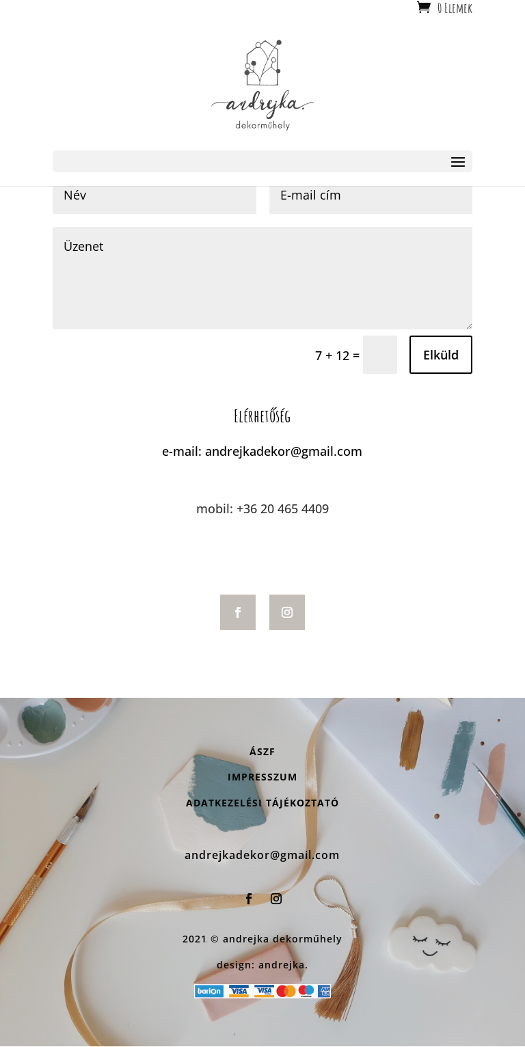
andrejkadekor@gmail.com (283, 451)
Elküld (441, 354)
